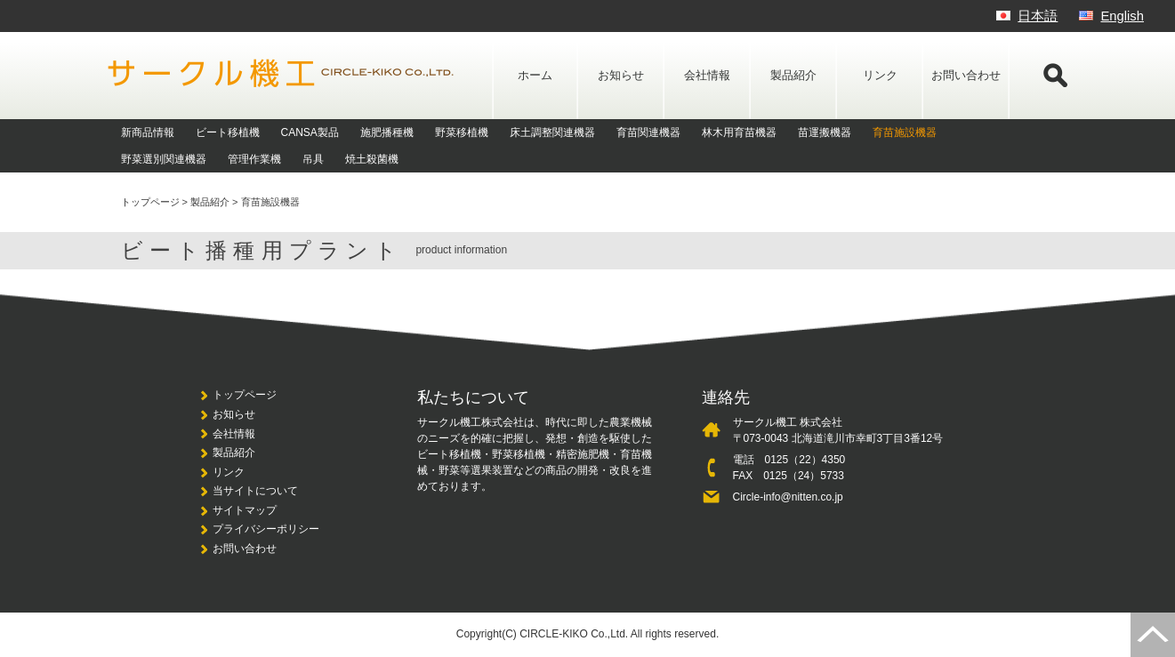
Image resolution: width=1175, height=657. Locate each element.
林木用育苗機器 (739, 132)
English (1122, 16)
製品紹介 (793, 75)
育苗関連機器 (648, 132)
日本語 (1038, 16)
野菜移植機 (461, 132)
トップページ (245, 395)
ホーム (535, 75)
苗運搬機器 (824, 132)
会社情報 (707, 75)
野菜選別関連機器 (163, 159)
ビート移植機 (228, 132)
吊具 (313, 159)
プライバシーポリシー (266, 529)
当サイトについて (255, 491)
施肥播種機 (387, 132)
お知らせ (621, 75)
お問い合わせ (966, 75)
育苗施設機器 (905, 132)
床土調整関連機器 (552, 132)
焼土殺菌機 (371, 159)
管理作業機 (254, 159)
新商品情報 (147, 132)
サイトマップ (245, 510)
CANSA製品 (310, 132)
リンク (880, 75)
